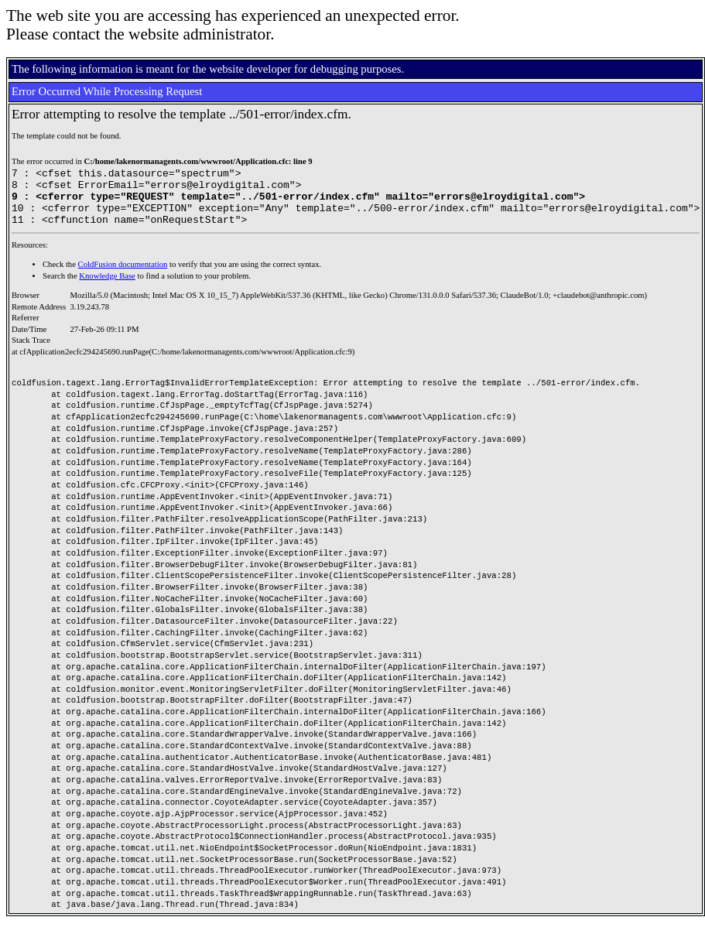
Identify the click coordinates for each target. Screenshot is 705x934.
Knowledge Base (107, 287)
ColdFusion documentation (123, 276)
